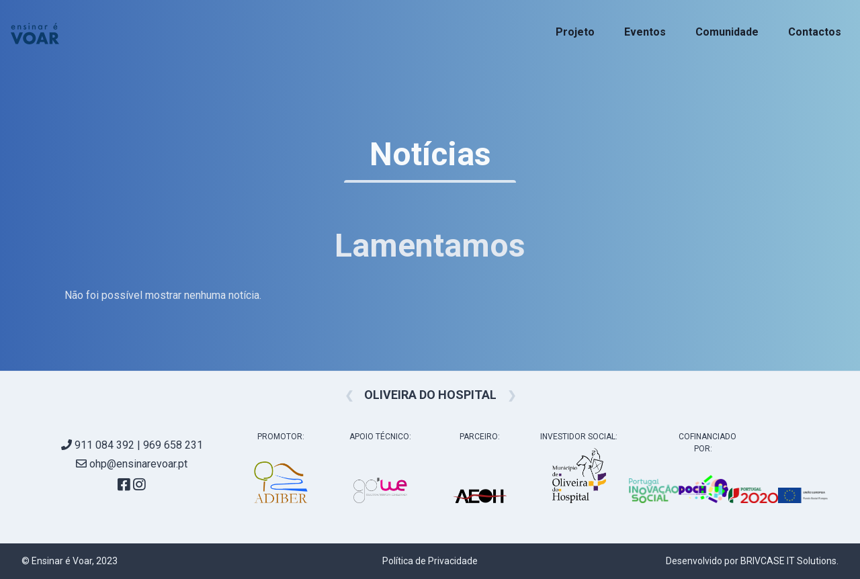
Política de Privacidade (430, 560)
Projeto (575, 32)
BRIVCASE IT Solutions (788, 560)
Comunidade (727, 32)
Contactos (814, 32)
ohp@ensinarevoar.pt (131, 463)
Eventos (645, 32)
